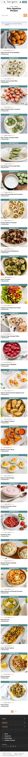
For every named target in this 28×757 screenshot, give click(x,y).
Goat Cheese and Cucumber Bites (10, 166)
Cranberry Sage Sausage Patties (10, 336)
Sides (2, 305)
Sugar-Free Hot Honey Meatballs (10, 52)
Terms (23, 753)
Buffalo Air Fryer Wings (7, 449)
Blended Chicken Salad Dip (8, 563)
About (6, 734)
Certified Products (9, 740)
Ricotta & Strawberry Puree (8, 506)
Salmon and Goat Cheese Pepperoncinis (12, 393)
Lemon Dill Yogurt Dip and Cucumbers (12, 194)
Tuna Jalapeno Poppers (8, 421)
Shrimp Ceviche (5, 676)
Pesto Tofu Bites (5, 279)
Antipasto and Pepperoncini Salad (10, 308)
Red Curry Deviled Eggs (7, 478)
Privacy (19, 753)
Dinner (2, 50)
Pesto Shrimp (5, 705)
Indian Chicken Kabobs (7, 648)
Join (24, 2)
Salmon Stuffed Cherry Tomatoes (10, 109)
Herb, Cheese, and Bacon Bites (9, 137)
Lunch (2, 674)
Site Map (20, 754)
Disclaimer (16, 754)
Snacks (2, 78)
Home (12, 6)
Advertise (16, 753)
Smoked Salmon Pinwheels (9, 222)
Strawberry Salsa (6, 534)
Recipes (15, 6)
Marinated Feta (5, 619)
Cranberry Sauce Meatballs (8, 364)
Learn (4, 718)
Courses (5, 727)
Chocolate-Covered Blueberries (10, 251)
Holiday (2, 362)
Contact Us (7, 736)
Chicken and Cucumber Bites (9, 81)
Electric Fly (12, 755)
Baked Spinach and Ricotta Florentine (11, 591)
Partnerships (8, 738)
